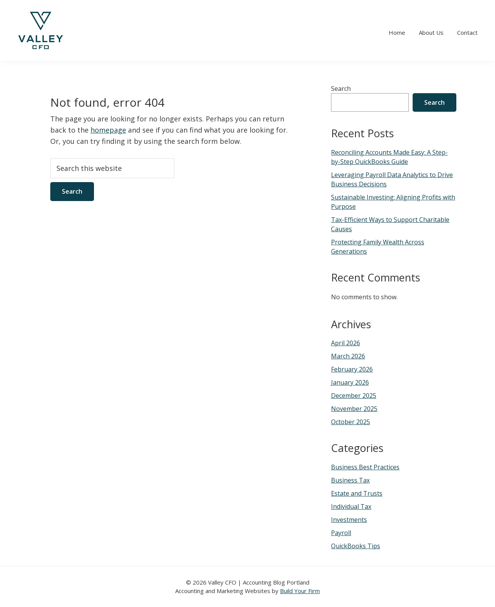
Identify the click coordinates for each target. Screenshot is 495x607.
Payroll (341, 533)
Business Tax (350, 480)
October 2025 (350, 422)
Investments (349, 519)
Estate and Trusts (356, 493)
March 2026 (348, 356)
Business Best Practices (365, 467)
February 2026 (352, 369)
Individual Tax (351, 506)
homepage (108, 130)
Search (341, 88)
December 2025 (353, 395)
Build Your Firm (300, 591)
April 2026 (345, 343)
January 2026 (350, 382)
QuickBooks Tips (355, 546)
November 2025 (354, 408)
